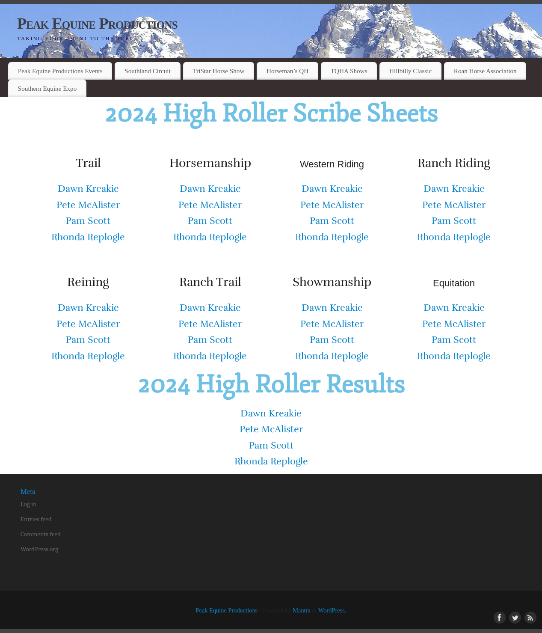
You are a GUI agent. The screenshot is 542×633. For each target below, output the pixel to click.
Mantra (302, 610)
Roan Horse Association (485, 70)
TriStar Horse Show (218, 70)
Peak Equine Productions (97, 23)
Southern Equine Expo (47, 88)
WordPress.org (39, 549)
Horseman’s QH (287, 70)
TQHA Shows (349, 70)
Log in (28, 504)
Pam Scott (88, 220)
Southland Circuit (147, 70)
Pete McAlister (88, 205)
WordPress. (332, 610)
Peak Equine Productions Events (60, 70)
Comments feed (41, 534)
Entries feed (36, 519)
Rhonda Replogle (88, 237)
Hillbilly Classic (410, 70)
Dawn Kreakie (88, 188)
